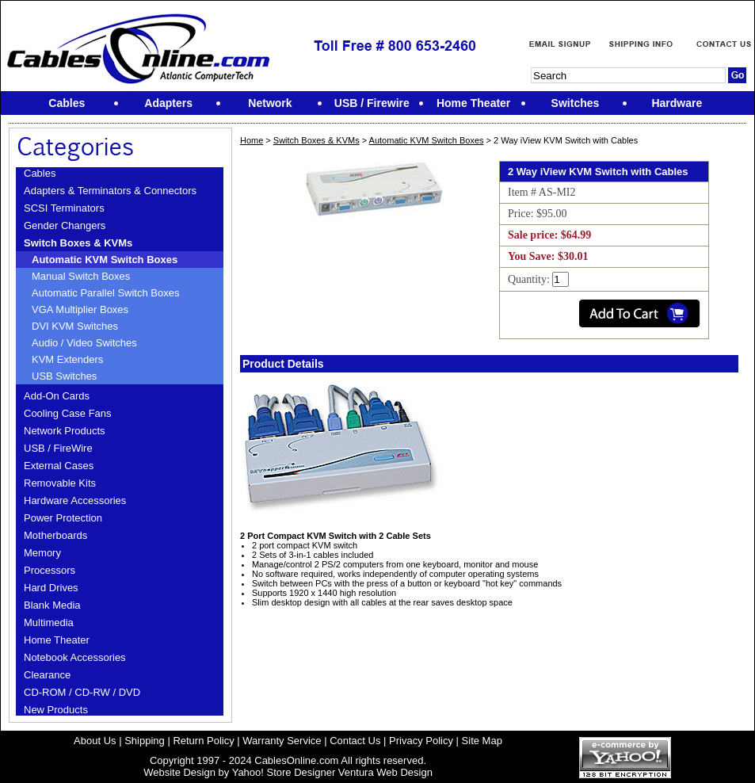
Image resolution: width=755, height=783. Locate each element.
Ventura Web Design (385, 772)
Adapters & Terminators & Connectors (110, 191)
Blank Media (52, 605)
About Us (95, 741)
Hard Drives (51, 588)
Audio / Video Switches (84, 343)
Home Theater (57, 640)
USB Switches (64, 376)
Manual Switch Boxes (81, 276)
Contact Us (355, 741)
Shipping (144, 741)
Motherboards (55, 535)
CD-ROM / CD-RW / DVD (82, 692)
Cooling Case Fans (68, 413)
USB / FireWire (58, 448)
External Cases (58, 466)
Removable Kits (60, 483)
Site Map (482, 741)
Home (251, 140)
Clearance (47, 675)
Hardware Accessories (75, 500)
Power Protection (63, 518)
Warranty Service (281, 741)
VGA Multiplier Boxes (80, 309)
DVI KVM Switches (75, 326)
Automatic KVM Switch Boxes (104, 259)
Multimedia (49, 622)
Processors (49, 570)
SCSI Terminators (64, 208)
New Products (56, 710)
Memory (42, 553)
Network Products (64, 431)
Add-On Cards (57, 396)
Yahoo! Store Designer (284, 772)
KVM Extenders (67, 359)
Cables (39, 173)
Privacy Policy (421, 741)
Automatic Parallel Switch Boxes (105, 293)
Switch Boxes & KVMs (78, 243)
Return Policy (203, 741)
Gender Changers (64, 225)
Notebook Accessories (75, 657)
